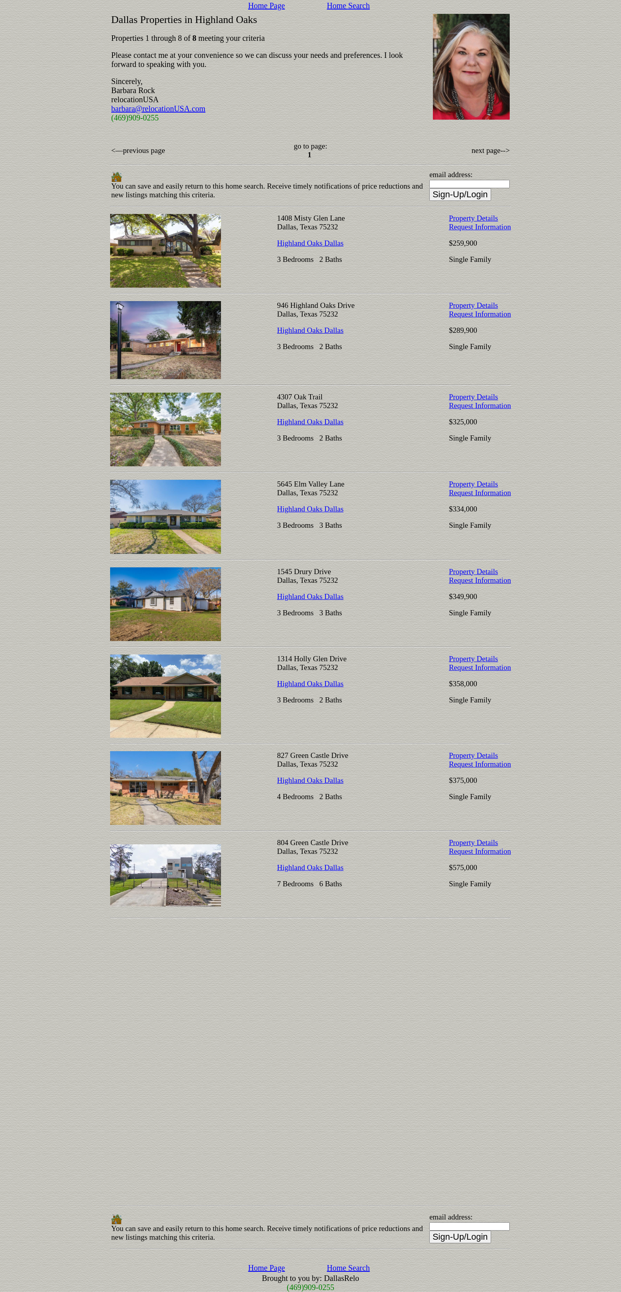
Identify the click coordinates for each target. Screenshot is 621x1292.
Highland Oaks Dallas (310, 243)
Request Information (480, 227)
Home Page (266, 5)
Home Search (348, 5)
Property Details (473, 218)
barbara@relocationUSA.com (158, 108)
